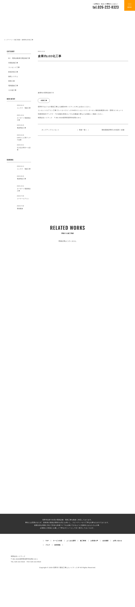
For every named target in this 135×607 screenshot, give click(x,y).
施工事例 (83, 574)
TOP (47, 574)
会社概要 (105, 574)
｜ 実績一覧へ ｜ (83, 130)
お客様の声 (94, 574)
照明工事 (11, 81)
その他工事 (12, 90)
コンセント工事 (14, 67)
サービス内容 (57, 574)
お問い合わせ (117, 574)
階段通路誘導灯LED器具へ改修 (112, 130)
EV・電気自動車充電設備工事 (19, 58)
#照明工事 (44, 100)
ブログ (47, 578)
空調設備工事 (13, 63)
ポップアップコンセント (51, 130)
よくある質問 (71, 574)
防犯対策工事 (13, 72)
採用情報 (57, 578)
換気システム (13, 76)
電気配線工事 (13, 85)
